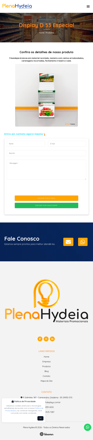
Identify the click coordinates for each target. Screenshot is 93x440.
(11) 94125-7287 (46, 412)
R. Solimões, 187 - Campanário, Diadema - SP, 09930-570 (46, 397)
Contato (46, 376)
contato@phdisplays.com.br (47, 402)
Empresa (46, 361)
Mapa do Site (46, 381)
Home (41, 32)
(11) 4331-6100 (46, 407)
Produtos (49, 32)
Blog (47, 371)
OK (40, 418)
